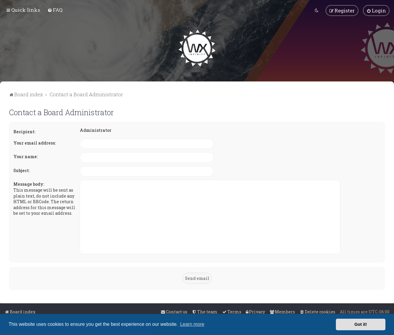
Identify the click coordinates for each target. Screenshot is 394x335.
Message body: (28, 184)
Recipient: (24, 131)
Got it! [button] (361, 324)
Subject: (21, 170)
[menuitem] (55, 10)
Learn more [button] (192, 324)
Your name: (25, 156)
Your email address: (34, 142)
